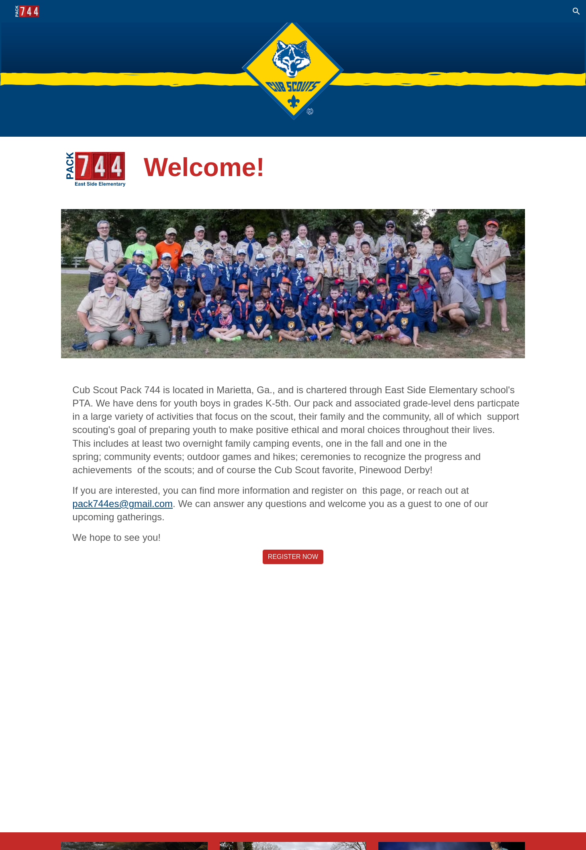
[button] (576, 11)
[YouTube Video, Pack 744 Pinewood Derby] (293, 702)
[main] (333, 167)
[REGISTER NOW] (293, 557)
